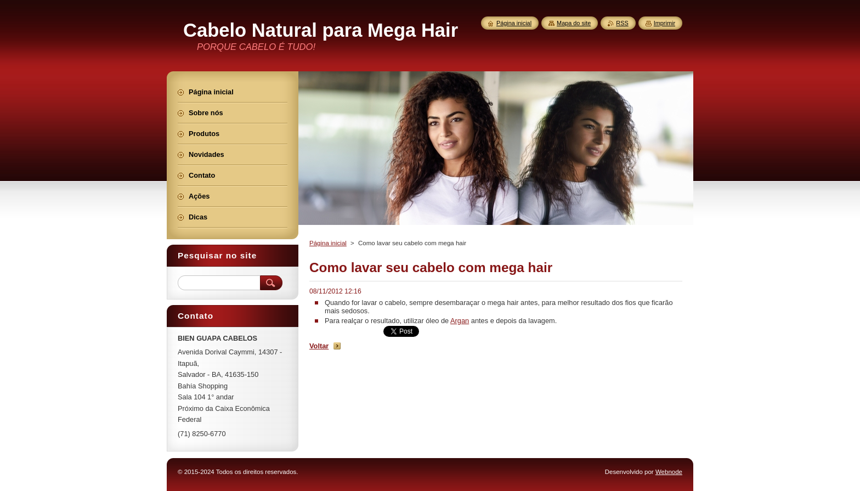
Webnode (668, 472)
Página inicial (328, 243)
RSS (622, 23)
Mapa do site (574, 23)
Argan (459, 321)
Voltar (319, 346)
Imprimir (664, 23)
